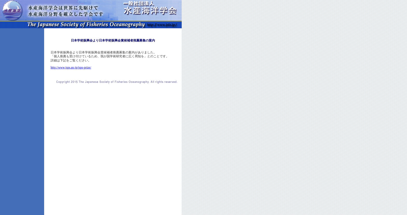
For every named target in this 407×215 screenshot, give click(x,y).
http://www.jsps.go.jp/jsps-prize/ (71, 67)
